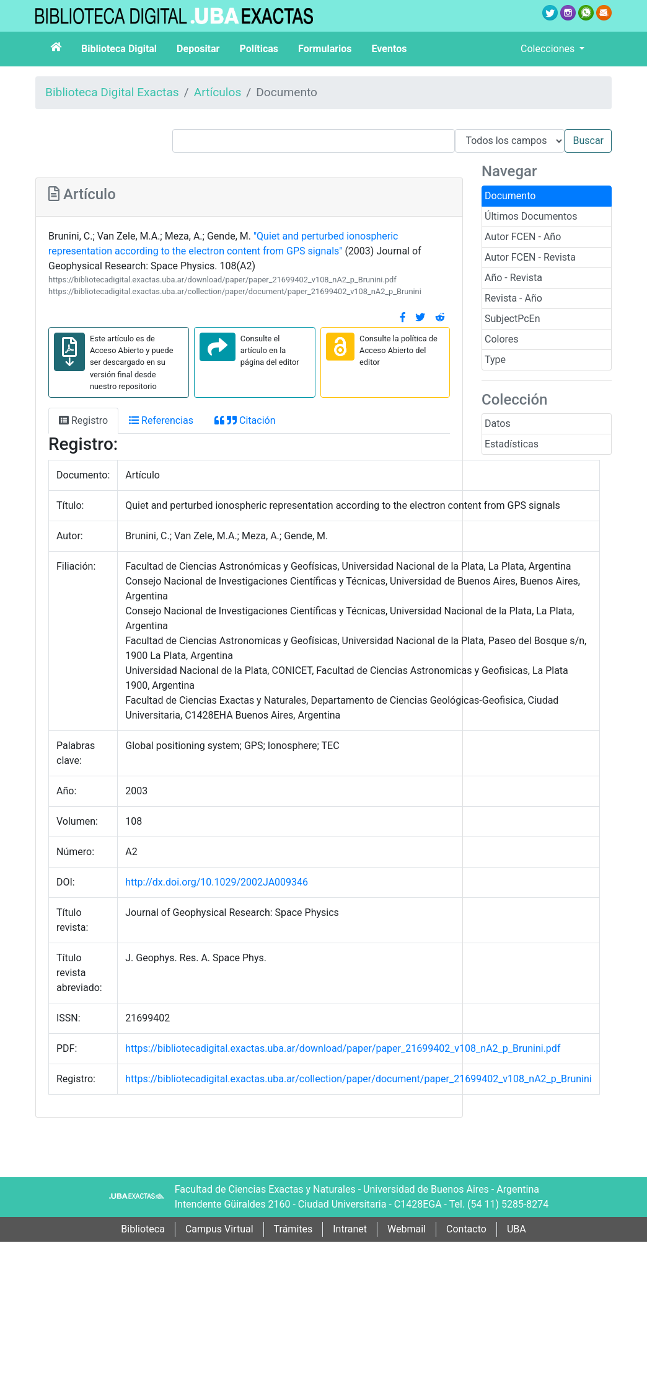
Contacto (466, 1229)
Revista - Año (513, 298)
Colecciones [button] (549, 49)
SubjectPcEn (512, 319)
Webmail (406, 1229)
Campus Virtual (219, 1229)
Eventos (389, 49)
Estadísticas (512, 444)
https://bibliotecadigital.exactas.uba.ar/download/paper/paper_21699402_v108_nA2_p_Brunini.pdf (222, 279)
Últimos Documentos (531, 216)
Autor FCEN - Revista (530, 257)
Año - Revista (513, 278)
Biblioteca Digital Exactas (112, 92)
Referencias (161, 420)
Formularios (324, 49)
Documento (510, 196)
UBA (516, 1229)
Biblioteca (143, 1229)
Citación (244, 420)
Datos (498, 423)
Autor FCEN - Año (523, 237)
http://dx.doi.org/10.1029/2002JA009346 (216, 882)
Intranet (350, 1229)
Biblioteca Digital (119, 49)
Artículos (218, 92)
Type (495, 360)
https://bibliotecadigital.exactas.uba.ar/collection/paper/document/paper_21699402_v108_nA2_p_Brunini (234, 291)
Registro (83, 420)
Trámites (293, 1229)
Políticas (258, 49)
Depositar (198, 49)
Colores (502, 339)
